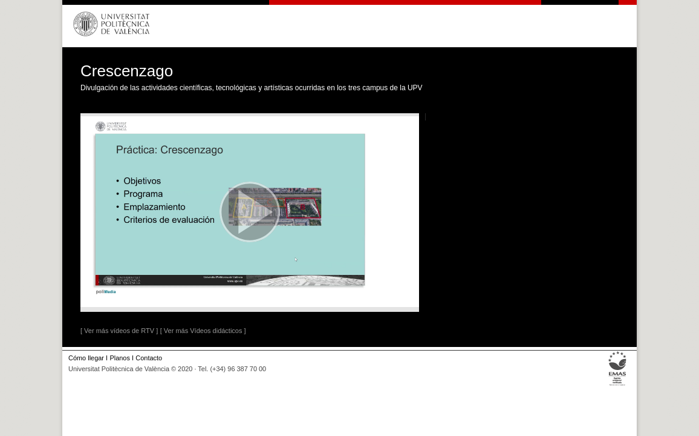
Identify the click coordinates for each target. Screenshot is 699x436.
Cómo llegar (86, 358)
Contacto (148, 358)
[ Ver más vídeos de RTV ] (119, 330)
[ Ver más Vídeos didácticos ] (203, 330)
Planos (119, 358)
